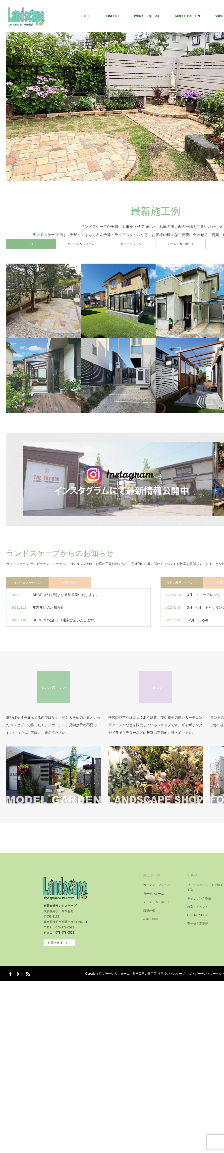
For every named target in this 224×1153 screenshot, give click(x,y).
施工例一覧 (152, 875)
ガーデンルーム (153, 893)
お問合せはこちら (59, 943)
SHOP (192, 875)
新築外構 (149, 910)
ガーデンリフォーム (156, 885)
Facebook (10, 973)
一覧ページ (69, 582)
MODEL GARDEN (187, 16)
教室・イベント (197, 907)
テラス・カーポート (156, 902)
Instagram (18, 973)
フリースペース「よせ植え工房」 (205, 887)
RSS (27, 973)
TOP (86, 16)
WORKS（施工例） (147, 16)
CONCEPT (112, 16)
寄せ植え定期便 (197, 923)
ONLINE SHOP (197, 915)
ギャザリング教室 (199, 898)
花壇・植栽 (150, 919)
